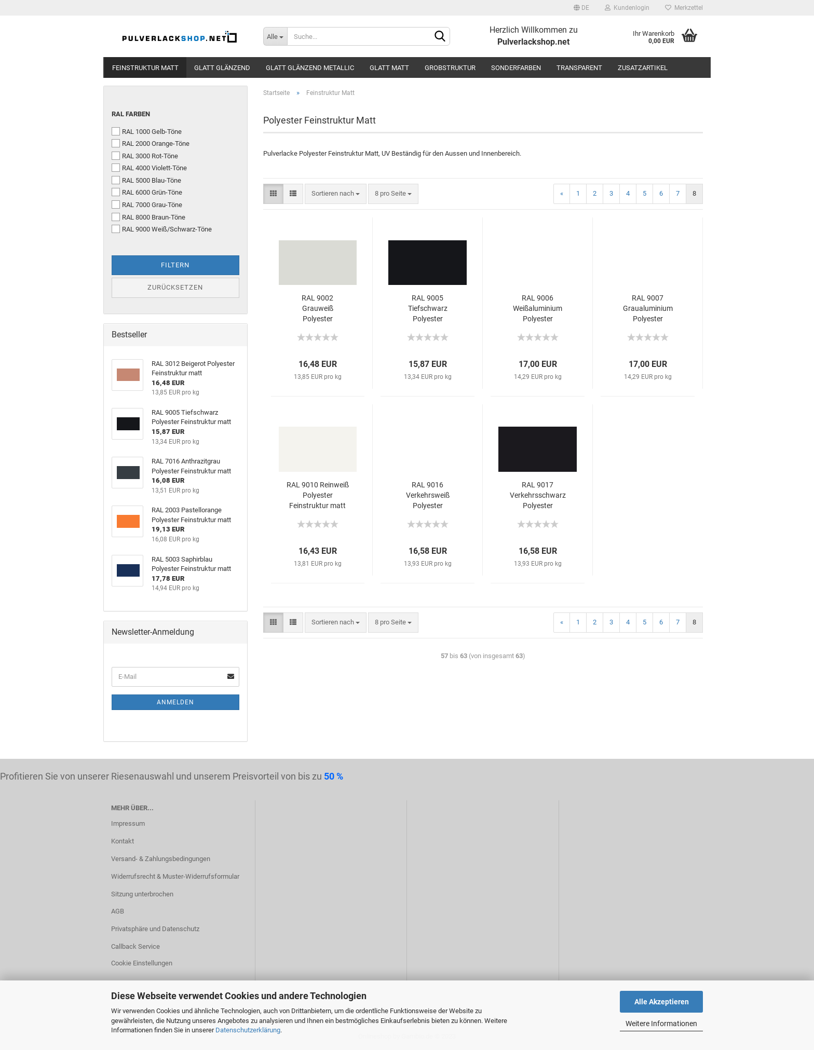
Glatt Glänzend (222, 68)
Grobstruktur (450, 68)
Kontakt (122, 841)
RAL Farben (131, 114)
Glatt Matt (389, 68)
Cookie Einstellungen (141, 963)
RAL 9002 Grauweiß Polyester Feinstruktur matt (317, 309)
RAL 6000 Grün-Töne (147, 192)
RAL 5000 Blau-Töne (146, 180)
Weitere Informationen (661, 1023)
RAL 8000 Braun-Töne (148, 217)
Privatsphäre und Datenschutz (155, 929)
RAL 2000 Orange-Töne (150, 143)
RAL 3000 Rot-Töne (145, 156)
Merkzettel (684, 7)
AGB (117, 911)
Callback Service (135, 946)
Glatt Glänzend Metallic (310, 68)
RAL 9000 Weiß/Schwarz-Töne (162, 229)
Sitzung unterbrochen (142, 894)
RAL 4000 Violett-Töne (149, 167)
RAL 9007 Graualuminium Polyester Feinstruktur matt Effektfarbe (647, 309)
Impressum (128, 823)
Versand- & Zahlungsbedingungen (160, 859)
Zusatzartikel (643, 68)
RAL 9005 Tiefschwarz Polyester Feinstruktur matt (427, 309)
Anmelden (175, 702)
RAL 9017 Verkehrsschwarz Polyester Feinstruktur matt (537, 496)
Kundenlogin (627, 7)
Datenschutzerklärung (247, 1030)
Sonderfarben (516, 68)
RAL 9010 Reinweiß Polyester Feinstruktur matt (318, 495)
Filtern (175, 265)
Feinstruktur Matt (145, 68)
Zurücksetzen (175, 287)
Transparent (579, 68)
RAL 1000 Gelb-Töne (147, 131)
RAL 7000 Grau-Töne (147, 204)
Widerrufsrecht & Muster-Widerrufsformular (175, 876)
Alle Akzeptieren (661, 1002)
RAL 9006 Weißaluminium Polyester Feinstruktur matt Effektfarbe (537, 309)
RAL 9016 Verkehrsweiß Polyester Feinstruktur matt (427, 496)
